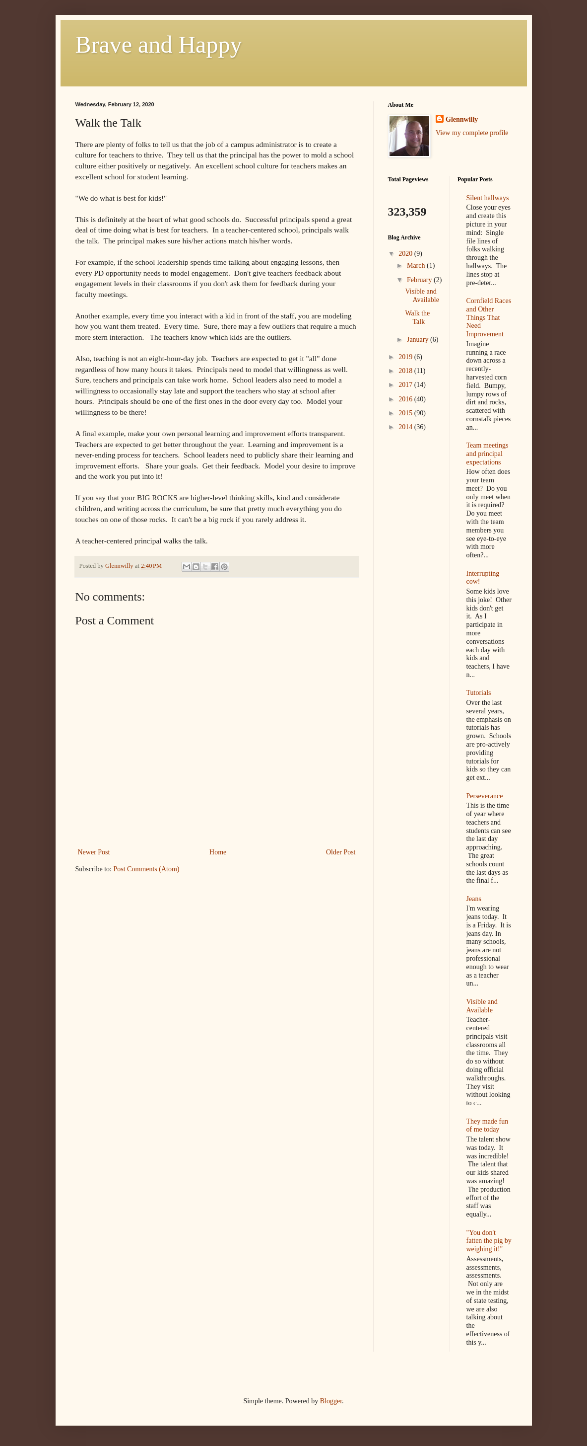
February (420, 280)
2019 (406, 357)
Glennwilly (462, 119)
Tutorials (478, 692)
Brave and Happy (158, 44)
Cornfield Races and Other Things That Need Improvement (489, 317)
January (418, 339)
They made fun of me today (487, 1126)
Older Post (341, 852)
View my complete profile (472, 133)
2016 (406, 399)
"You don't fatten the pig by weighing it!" (489, 1241)
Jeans (473, 899)
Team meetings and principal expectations (487, 454)
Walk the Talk (417, 317)
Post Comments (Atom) (147, 869)
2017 (406, 384)
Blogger (331, 1401)
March (417, 265)
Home (217, 852)
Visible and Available (422, 296)
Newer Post (94, 852)
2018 (406, 371)
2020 (406, 253)
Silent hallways (487, 198)
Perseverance (484, 796)
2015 (406, 413)
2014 (406, 427)
